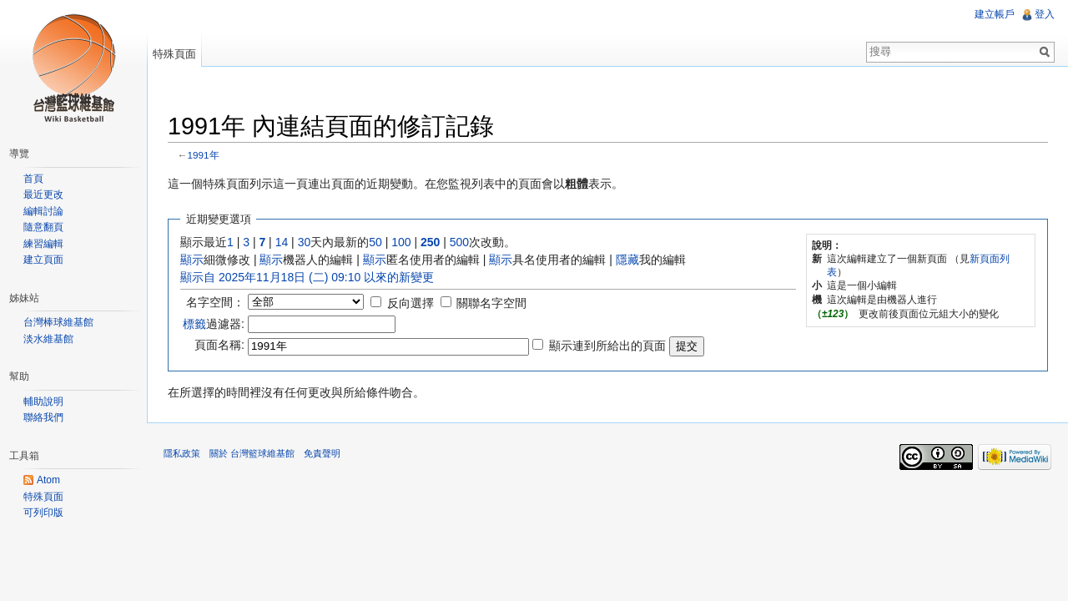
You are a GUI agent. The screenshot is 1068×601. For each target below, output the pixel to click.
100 (401, 242)
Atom (48, 480)
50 (375, 242)
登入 (1045, 14)
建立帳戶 (995, 14)
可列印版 (43, 512)
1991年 (203, 154)
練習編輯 (43, 244)
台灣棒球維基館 (58, 322)
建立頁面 (43, 259)
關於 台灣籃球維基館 (252, 453)
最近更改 (43, 194)
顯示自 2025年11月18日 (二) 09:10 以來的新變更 (307, 277)
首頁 (33, 178)
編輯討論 (43, 211)
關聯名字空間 (491, 303)
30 (304, 242)
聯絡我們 (43, 417)
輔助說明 (43, 401)
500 (459, 242)
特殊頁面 (174, 54)
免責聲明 (322, 453)
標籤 (194, 324)
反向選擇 (410, 303)
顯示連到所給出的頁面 (607, 345)
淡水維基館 (48, 339)
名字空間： (215, 302)
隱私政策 (182, 453)
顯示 (192, 259)
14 (282, 242)
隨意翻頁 (43, 227)
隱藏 (627, 259)
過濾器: (213, 324)
